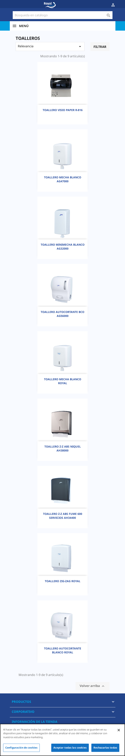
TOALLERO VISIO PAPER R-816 (63, 110)
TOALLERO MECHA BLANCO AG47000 (62, 179)
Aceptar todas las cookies (70, 747)
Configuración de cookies (21, 747)
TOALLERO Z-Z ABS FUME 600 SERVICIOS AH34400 (62, 516)
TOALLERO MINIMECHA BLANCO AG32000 (63, 246)
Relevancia (50, 46)
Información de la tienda (34, 722)
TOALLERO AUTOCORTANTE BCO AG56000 (62, 314)
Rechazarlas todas (105, 747)
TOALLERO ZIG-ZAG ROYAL (62, 581)
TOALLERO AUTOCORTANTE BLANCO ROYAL (62, 650)
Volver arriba (92, 686)
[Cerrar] (118, 730)
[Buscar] (62, 15)
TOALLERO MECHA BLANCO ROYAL (62, 381)
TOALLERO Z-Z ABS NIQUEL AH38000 (62, 448)
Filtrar (100, 47)
